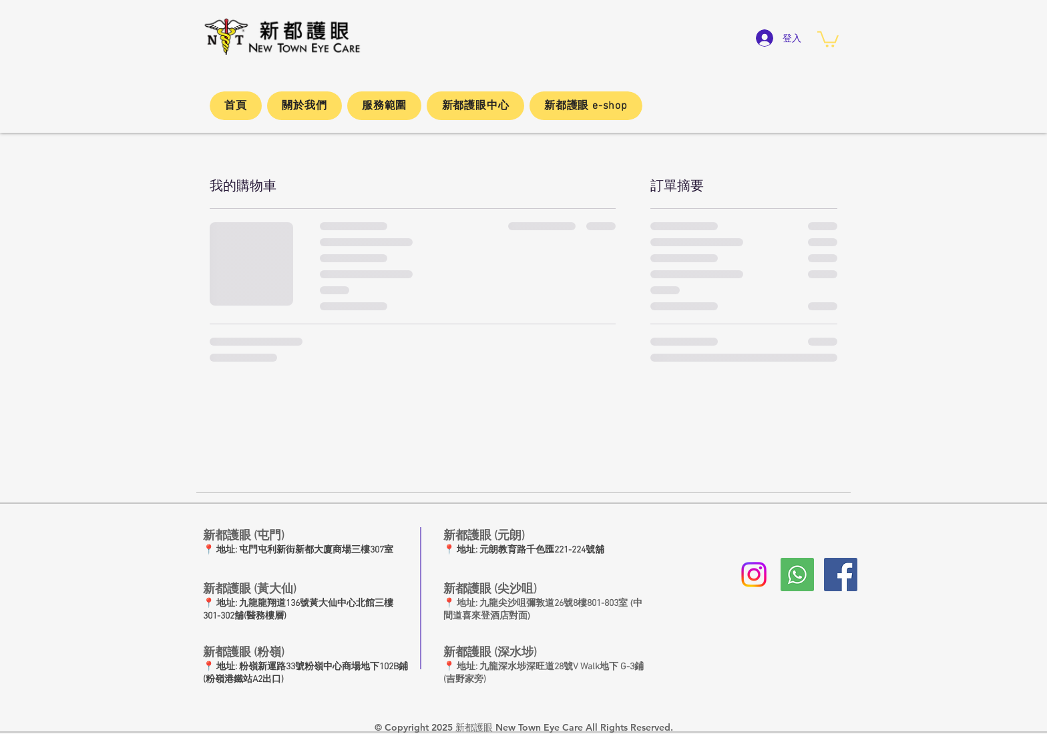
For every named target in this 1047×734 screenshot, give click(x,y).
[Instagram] (754, 574)
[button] (828, 38)
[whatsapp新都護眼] (797, 574)
